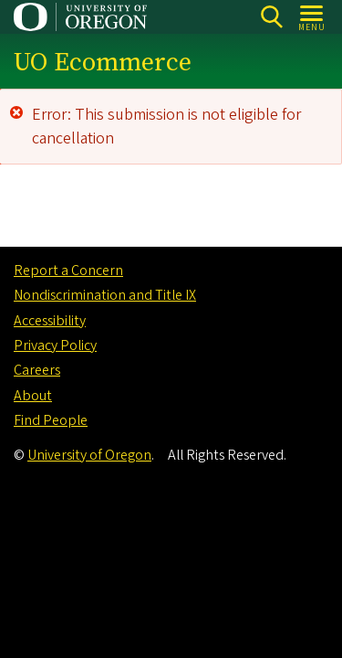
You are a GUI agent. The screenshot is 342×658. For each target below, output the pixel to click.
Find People (51, 420)
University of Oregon (89, 455)
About (33, 396)
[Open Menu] (312, 17)
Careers (37, 370)
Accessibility (50, 321)
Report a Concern (68, 270)
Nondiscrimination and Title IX (105, 295)
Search (271, 16)
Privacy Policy (55, 345)
